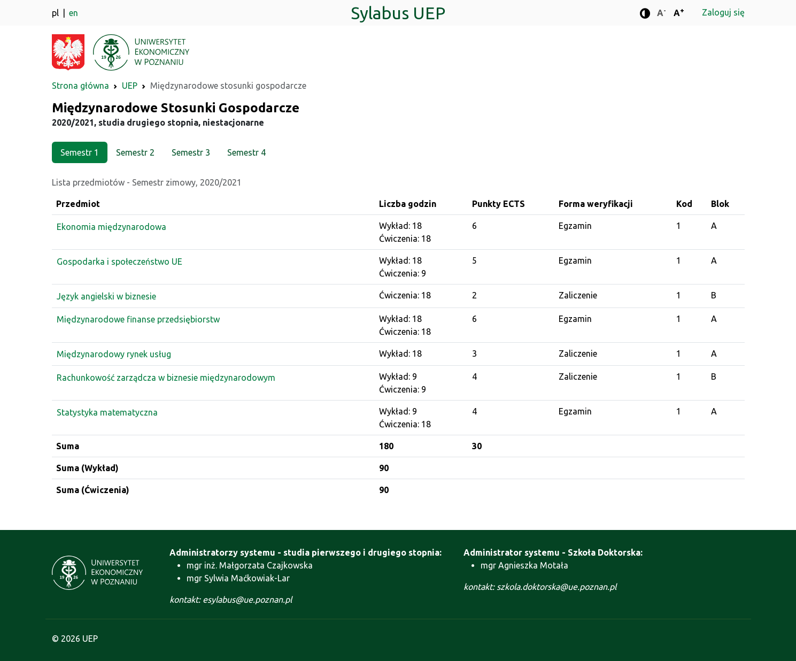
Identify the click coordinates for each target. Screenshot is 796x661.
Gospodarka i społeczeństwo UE (119, 261)
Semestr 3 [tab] (191, 152)
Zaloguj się (723, 12)
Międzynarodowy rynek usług (114, 354)
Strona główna (80, 85)
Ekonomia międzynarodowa (111, 227)
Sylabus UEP (398, 12)
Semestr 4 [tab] (246, 152)
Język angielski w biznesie (106, 296)
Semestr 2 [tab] (135, 152)
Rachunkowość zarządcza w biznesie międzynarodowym (166, 377)
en (73, 13)
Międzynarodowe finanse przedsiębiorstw (138, 319)
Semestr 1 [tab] (79, 152)
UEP (129, 85)
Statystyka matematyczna (107, 412)
